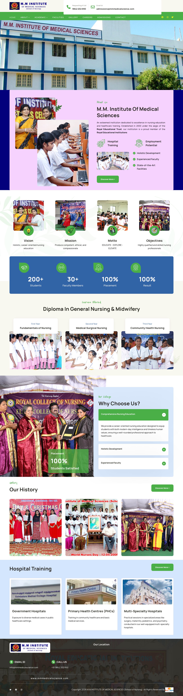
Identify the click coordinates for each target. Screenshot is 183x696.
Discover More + (108, 179)
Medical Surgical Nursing (91, 328)
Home (13, 17)
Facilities (58, 17)
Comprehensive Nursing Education (133, 415)
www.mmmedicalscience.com (49, 678)
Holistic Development (133, 449)
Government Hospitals (29, 611)
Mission (70, 240)
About (24, 17)
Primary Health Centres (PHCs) (91, 611)
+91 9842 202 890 (59, 667)
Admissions (104, 17)
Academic (40, 17)
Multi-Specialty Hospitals (143, 611)
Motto (112, 240)
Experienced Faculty (133, 463)
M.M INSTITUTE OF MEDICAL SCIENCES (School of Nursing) (115, 689)
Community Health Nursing (147, 328)
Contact (121, 17)
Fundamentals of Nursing (35, 328)
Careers (88, 17)
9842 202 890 (79, 8)
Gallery (73, 17)
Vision (28, 240)
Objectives (154, 240)
